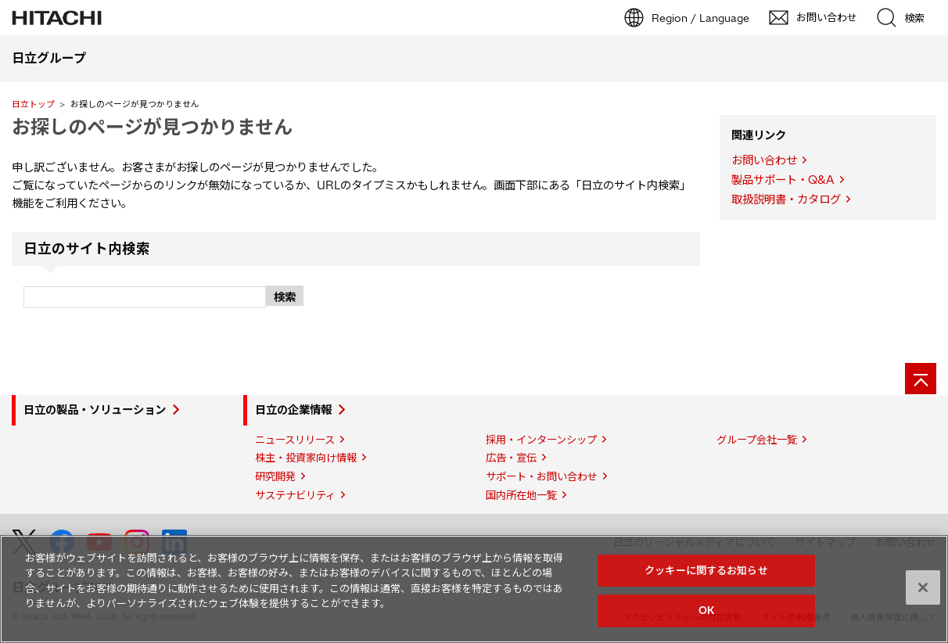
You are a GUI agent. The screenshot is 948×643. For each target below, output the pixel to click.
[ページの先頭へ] (920, 378)
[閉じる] (923, 587)
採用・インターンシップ (541, 439)
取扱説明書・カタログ (786, 199)
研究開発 (275, 476)
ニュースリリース (295, 439)
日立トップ (33, 104)
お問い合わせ (764, 160)
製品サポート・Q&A (783, 180)
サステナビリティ (295, 495)
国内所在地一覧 (521, 495)
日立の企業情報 (293, 410)
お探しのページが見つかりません (152, 126)
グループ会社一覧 (756, 439)
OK (706, 610)
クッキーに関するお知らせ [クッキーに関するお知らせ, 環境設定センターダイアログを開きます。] (706, 570)
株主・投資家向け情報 (306, 457)
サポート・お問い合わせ (542, 476)
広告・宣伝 (511, 457)
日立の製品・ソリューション (94, 410)
